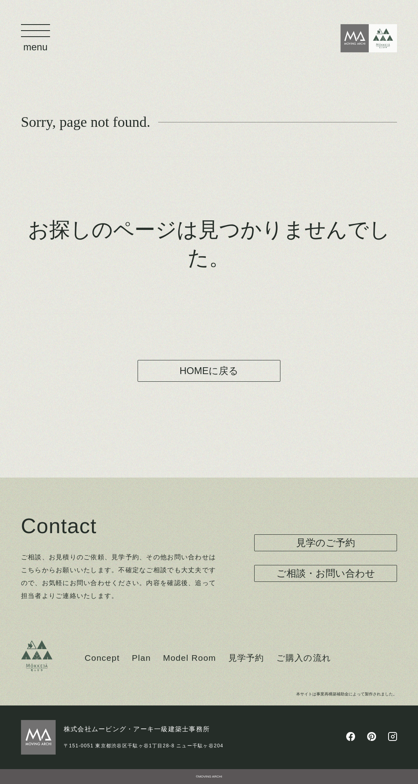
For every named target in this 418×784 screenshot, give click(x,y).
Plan (141, 657)
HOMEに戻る (209, 370)
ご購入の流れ (304, 657)
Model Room (189, 657)
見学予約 (246, 657)
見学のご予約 (325, 542)
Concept (102, 657)
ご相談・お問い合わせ (325, 573)
